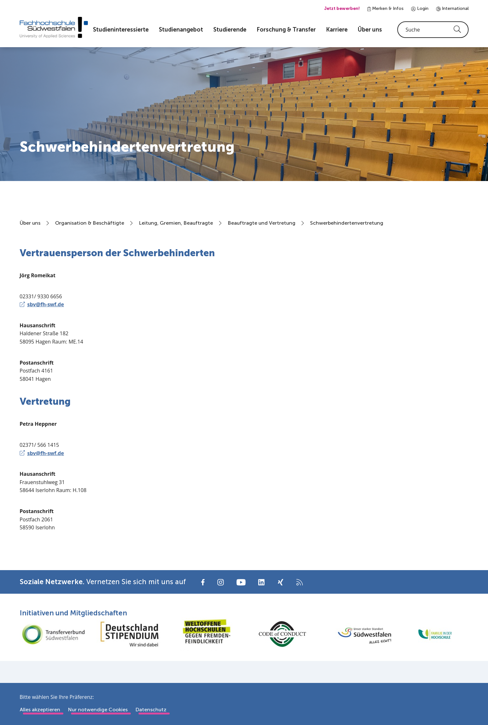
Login (419, 8)
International (452, 8)
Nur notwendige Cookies (98, 710)
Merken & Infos (385, 8)
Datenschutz (150, 710)
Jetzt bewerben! (342, 8)
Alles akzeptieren (40, 710)
